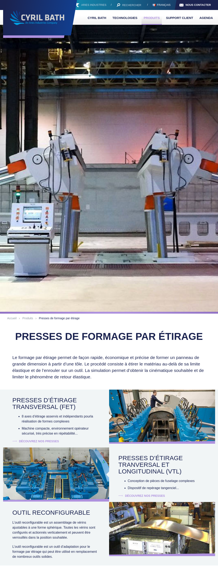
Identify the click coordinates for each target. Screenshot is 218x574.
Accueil (12, 318)
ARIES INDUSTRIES (93, 4)
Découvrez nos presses (39, 441)
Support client (179, 18)
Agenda (206, 18)
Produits (152, 18)
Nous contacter (198, 4)
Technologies (124, 18)
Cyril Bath (97, 18)
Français (164, 4)
